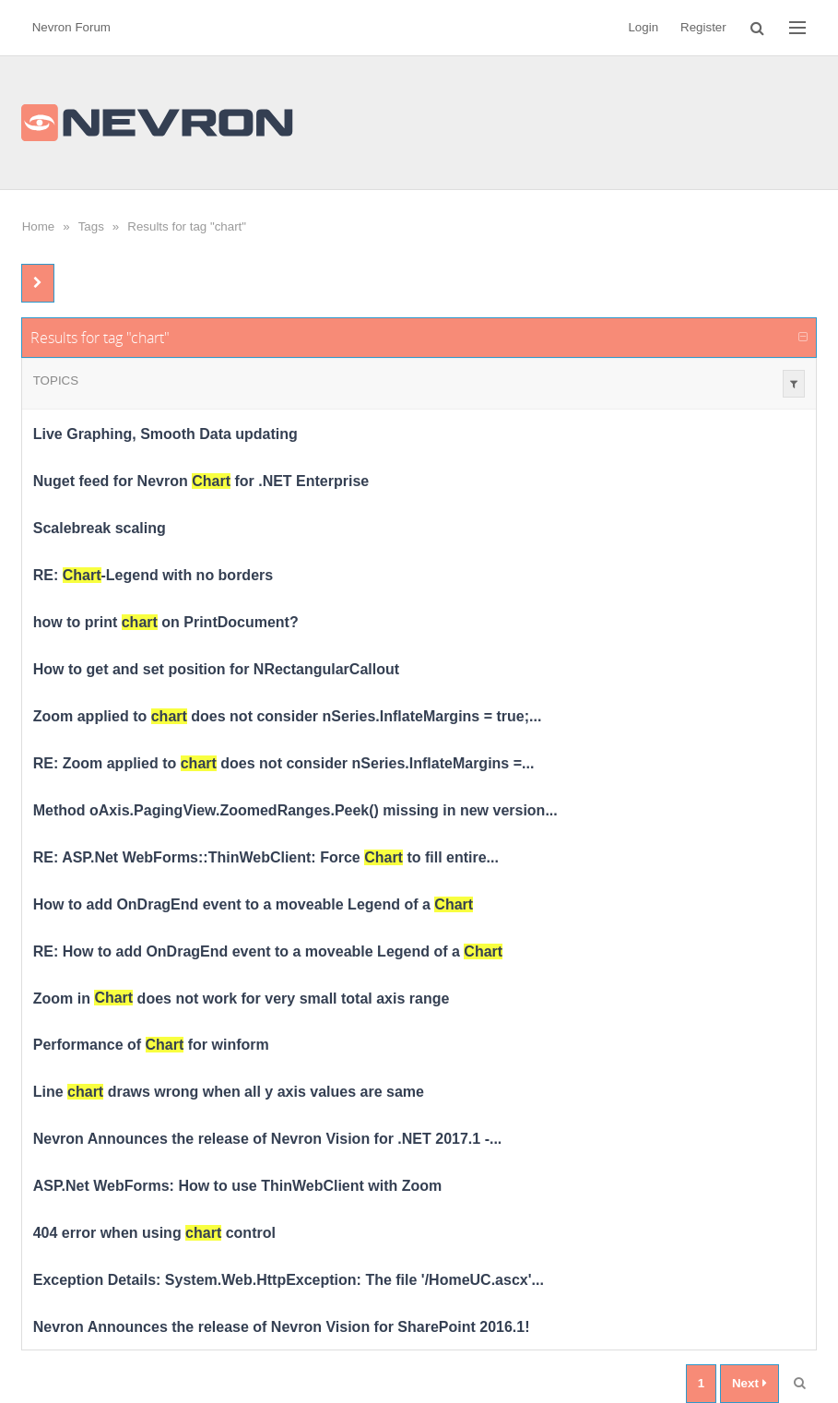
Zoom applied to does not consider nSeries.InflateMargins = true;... (287, 716)
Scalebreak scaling (99, 528)
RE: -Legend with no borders (153, 575)
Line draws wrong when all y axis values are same (228, 1092)
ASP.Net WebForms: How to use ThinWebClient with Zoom (238, 1186)
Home (38, 226)
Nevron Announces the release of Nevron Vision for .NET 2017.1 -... (267, 1139)
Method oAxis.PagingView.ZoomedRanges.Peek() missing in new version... (295, 810)
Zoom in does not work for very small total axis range (241, 997)
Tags (91, 226)
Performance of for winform (151, 1044)
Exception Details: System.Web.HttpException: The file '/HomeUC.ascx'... (288, 1280)
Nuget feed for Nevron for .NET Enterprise (201, 481)
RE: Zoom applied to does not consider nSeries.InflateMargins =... (284, 763)
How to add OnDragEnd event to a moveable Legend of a (253, 904)
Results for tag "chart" (186, 226)
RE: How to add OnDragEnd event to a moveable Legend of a (267, 951)
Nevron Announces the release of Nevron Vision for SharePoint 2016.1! (281, 1327)
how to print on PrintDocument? (166, 622)
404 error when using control (154, 1233)
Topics (55, 380)
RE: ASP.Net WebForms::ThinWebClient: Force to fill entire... (266, 857)
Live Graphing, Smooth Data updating (165, 434)
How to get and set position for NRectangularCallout (216, 669)
